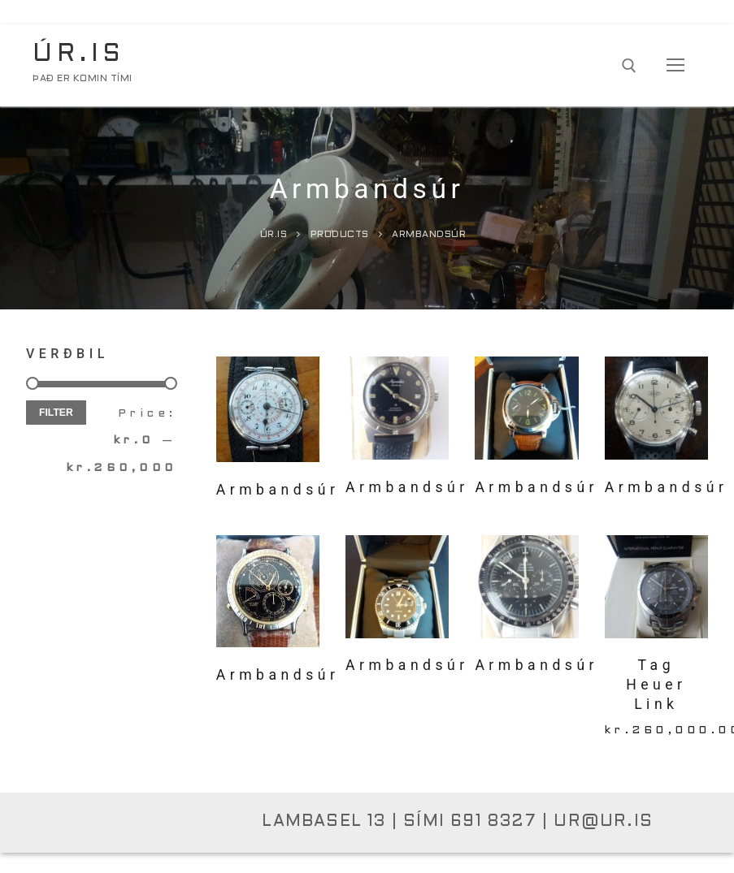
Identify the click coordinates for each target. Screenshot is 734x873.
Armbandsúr (407, 487)
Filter (56, 412)
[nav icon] (675, 66)
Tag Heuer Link (656, 684)
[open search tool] (629, 65)
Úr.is (79, 54)
